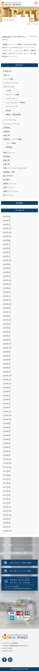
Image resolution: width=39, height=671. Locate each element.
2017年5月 (7, 487)
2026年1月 (7, 224)
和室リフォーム (9, 153)
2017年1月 (7, 503)
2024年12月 (7, 260)
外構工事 (6, 160)
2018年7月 (7, 431)
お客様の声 (7, 71)
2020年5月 (7, 356)
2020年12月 (7, 344)
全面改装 (6, 131)
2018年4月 (7, 443)
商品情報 (6, 156)
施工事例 (6, 180)
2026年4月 (7, 216)
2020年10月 (7, 348)
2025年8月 (7, 240)
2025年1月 (7, 256)
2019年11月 (7, 380)
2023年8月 (7, 288)
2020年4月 (7, 360)
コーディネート (11, 99)
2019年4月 (7, 396)
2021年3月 (7, 336)
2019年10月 (7, 384)
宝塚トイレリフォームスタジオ (14, 168)
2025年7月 (7, 244)
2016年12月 (7, 507)
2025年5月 (7, 248)
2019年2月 (7, 403)
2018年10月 (7, 419)
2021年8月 (7, 328)
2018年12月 (7, 411)
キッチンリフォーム (10, 83)
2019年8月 (7, 388)
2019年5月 (7, 391)
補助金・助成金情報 (13, 114)
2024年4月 (7, 272)
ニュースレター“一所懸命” (15, 102)
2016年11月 (7, 511)
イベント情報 (8, 79)
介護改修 (6, 128)
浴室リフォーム (9, 187)
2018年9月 (7, 423)
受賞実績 (9, 147)
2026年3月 (7, 220)
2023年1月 (7, 296)
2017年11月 (7, 463)
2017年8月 (7, 475)
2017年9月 (7, 471)
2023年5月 (7, 292)
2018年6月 (7, 435)
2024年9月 (7, 264)
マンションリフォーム (11, 124)
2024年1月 (7, 276)
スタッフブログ (9, 87)
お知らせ (6, 75)
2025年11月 (7, 232)
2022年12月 (7, 300)
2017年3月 (7, 495)
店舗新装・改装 (9, 172)
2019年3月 (7, 399)
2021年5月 (7, 332)
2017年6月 (7, 483)
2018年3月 (7, 447)
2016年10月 (7, 515)
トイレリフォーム (9, 120)
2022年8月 (7, 308)
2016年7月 (7, 527)
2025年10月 (7, 236)
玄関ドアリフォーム (10, 191)
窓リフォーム (8, 195)
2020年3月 (7, 364)
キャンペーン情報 (12, 94)
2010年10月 (7, 531)
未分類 (8, 110)
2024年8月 (7, 268)
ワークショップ (11, 106)
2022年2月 (7, 316)
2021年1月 (7, 340)
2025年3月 (7, 252)
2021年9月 (7, 324)
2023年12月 (7, 280)
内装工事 (6, 135)
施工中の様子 (8, 176)
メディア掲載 (11, 143)
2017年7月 (7, 479)
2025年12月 (7, 228)
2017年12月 (7, 459)
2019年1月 (7, 407)
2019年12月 (7, 376)
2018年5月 (7, 439)
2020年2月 (7, 368)
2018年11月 (7, 415)
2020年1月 (7, 372)
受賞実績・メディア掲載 (12, 139)
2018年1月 (7, 455)
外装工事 (6, 164)
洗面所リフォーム (9, 184)
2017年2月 (7, 499)
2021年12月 (7, 320)
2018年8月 (7, 427)
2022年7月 (7, 312)
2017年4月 (7, 491)
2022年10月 (7, 304)
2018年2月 (7, 451)
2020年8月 (7, 352)
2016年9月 (7, 519)
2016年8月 (7, 523)
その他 (8, 91)
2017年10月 (7, 467)
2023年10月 (7, 284)
